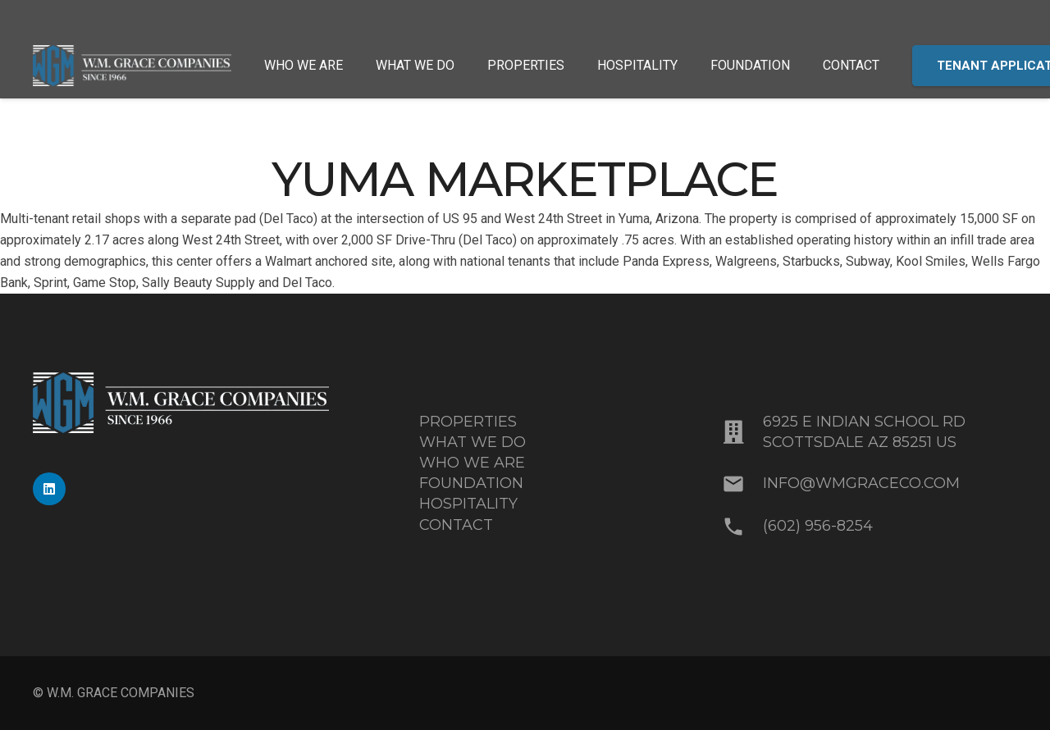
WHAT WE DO (472, 442)
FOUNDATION (471, 483)
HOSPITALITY (468, 504)
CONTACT (456, 525)
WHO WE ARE (472, 463)
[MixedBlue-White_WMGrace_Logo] (132, 65)
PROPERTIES (468, 422)
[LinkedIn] (49, 488)
